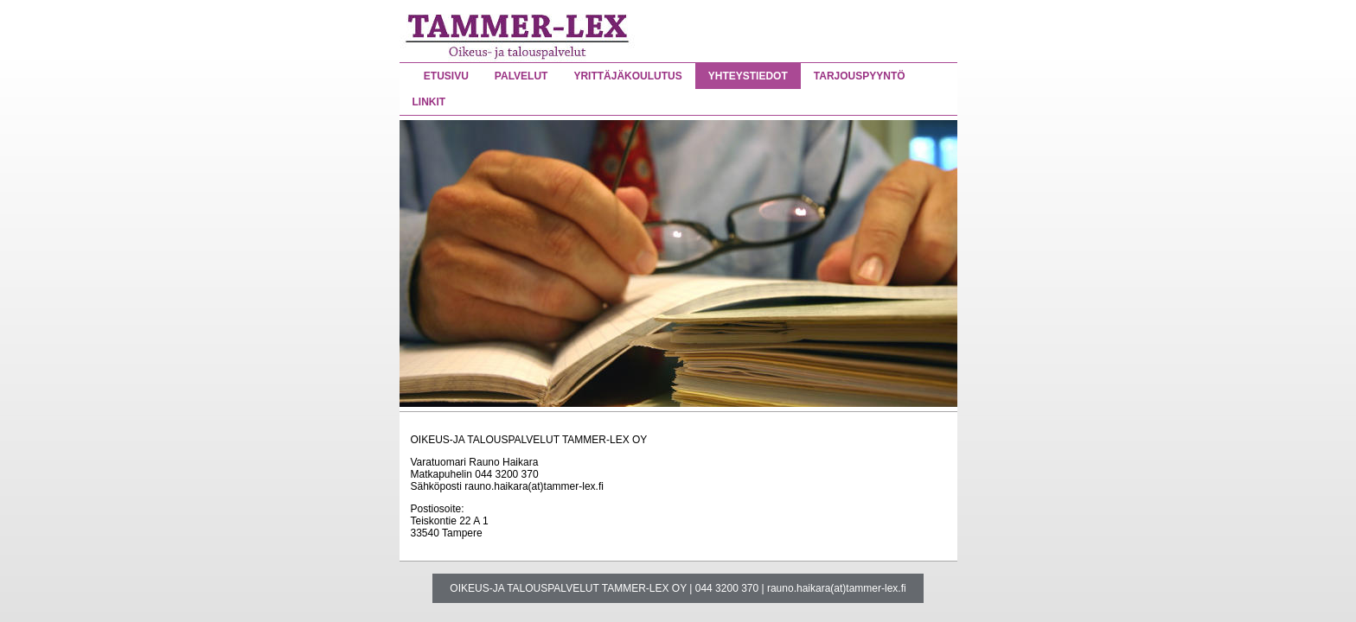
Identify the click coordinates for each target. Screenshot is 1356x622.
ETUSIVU (446, 76)
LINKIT (429, 102)
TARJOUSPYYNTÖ (859, 76)
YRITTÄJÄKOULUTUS (627, 76)
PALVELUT (521, 76)
